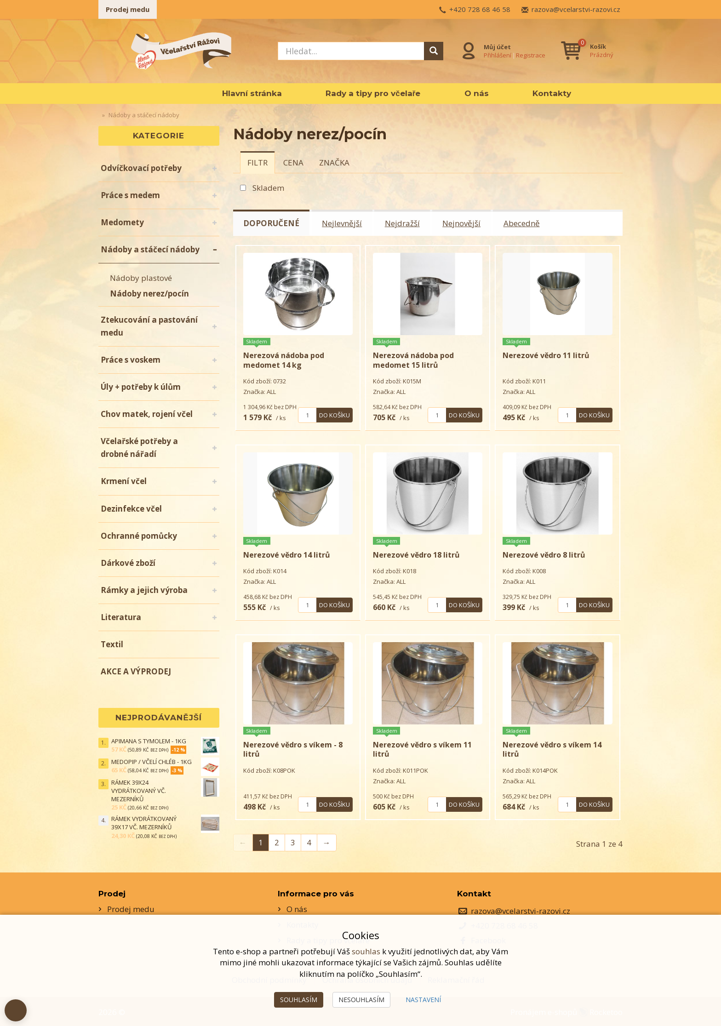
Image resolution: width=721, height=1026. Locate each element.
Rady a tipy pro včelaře (373, 93)
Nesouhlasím (361, 999)
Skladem (268, 187)
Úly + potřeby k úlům (141, 387)
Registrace (530, 55)
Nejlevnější (343, 223)
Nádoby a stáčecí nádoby (150, 249)
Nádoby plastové (141, 278)
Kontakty (551, 93)
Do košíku (334, 414)
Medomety (122, 222)
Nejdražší (403, 223)
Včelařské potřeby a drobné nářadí (139, 447)
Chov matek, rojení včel (147, 414)
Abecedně (523, 223)
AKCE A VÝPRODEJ (136, 671)
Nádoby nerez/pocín (149, 293)
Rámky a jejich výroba (144, 590)
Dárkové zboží (128, 563)
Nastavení (423, 999)
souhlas (366, 951)
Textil (112, 644)
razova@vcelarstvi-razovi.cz (576, 9)
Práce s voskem (130, 359)
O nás (476, 93)
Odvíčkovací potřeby (141, 168)
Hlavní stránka (252, 93)
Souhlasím (298, 999)
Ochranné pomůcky (139, 535)
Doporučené (272, 223)
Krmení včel (124, 481)
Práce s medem (130, 195)
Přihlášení (497, 55)
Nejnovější (463, 223)
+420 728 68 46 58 (479, 9)
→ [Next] (327, 841)
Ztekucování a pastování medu (149, 326)
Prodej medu (127, 9)
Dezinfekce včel (131, 508)
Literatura (121, 617)
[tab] (257, 162)
